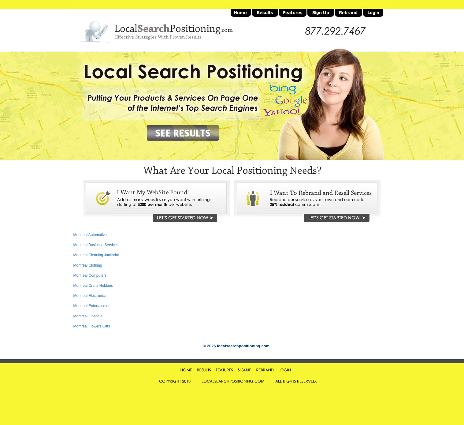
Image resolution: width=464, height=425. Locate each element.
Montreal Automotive (90, 235)
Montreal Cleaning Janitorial (96, 255)
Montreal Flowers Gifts (91, 326)
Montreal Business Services (96, 245)
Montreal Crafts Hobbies (93, 285)
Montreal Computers (90, 275)
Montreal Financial (88, 316)
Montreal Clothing (87, 265)
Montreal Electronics (90, 296)
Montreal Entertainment (92, 306)
